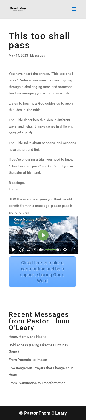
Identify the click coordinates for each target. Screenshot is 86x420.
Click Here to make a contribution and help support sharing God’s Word (42, 271)
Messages (37, 55)
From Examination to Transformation (37, 383)
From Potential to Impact (28, 360)
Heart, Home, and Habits (27, 337)
